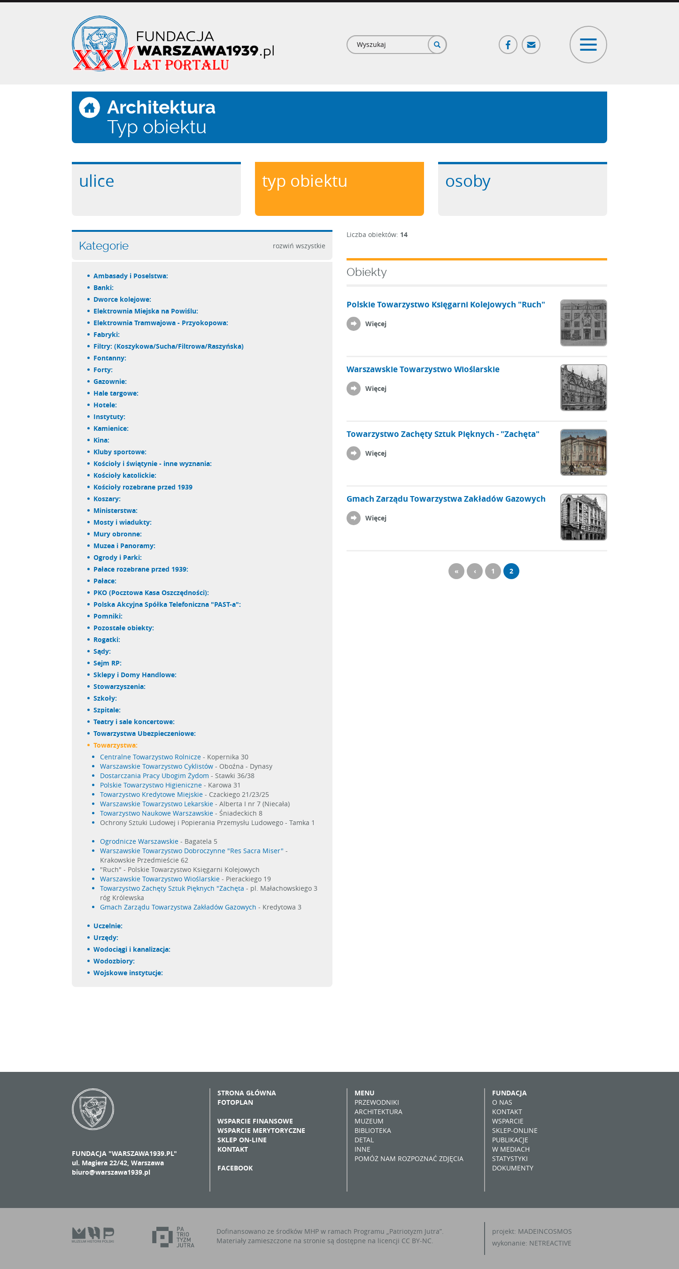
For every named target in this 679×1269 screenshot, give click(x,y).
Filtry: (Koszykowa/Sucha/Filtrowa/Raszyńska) (169, 346)
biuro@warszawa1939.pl (111, 1172)
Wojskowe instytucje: (128, 972)
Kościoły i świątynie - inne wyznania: (153, 463)
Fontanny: (110, 357)
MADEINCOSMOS (545, 1231)
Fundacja (509, 1092)
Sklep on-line (242, 1139)
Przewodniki (377, 1102)
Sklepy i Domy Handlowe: (135, 674)
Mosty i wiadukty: (123, 522)
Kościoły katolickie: (125, 475)
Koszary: (107, 498)
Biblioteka (373, 1130)
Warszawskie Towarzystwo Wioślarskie (160, 878)
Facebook (508, 40)
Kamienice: (111, 428)
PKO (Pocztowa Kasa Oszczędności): (151, 592)
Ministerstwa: (116, 510)
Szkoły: (105, 698)
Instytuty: (109, 416)
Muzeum (369, 1120)
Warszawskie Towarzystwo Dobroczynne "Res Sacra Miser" (192, 850)
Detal (364, 1139)
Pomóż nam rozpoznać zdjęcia (409, 1158)
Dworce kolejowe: (122, 299)
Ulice (97, 180)
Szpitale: (107, 709)
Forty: (103, 369)
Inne (362, 1149)
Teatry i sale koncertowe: (134, 721)
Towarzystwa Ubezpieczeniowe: (145, 733)
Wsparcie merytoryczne (261, 1130)
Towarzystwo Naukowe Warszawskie (156, 813)
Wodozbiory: (114, 960)
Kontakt (232, 1149)
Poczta (531, 40)
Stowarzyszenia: (120, 686)
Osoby (468, 180)
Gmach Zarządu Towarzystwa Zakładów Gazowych (178, 906)
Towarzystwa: (116, 745)
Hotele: (105, 404)
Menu (365, 1092)
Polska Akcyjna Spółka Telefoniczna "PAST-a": (167, 604)
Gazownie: (110, 381)
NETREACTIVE (550, 1242)
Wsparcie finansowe (255, 1120)
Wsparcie (508, 1120)
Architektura (378, 1111)
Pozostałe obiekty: (124, 627)
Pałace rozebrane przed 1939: (141, 569)
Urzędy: (106, 937)
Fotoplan (235, 1102)
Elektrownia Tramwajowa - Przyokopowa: (161, 322)
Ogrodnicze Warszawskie (139, 841)
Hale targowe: (116, 393)
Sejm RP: (108, 662)
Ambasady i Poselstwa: (131, 275)
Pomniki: (108, 616)
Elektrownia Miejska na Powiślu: (146, 310)
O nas (502, 1102)
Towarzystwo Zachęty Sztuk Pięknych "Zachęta (172, 888)
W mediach (511, 1149)
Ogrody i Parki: (118, 557)
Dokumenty (512, 1167)
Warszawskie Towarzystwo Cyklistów (156, 766)
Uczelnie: (108, 925)
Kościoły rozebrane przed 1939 (143, 486)
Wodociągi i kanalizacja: (132, 949)
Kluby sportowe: (120, 451)
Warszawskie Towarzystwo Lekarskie (156, 803)
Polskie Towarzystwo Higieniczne (151, 784)
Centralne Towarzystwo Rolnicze (150, 756)
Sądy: (102, 651)
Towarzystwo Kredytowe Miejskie (151, 794)
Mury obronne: (118, 533)
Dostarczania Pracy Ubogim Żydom (154, 775)
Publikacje (510, 1139)
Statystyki (510, 1158)
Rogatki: (107, 639)
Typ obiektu (304, 180)
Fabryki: (107, 334)
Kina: (101, 440)
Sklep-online (515, 1130)
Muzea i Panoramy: (124, 545)
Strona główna (246, 1092)
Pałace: (105, 580)
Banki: (104, 287)
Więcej (375, 323)
